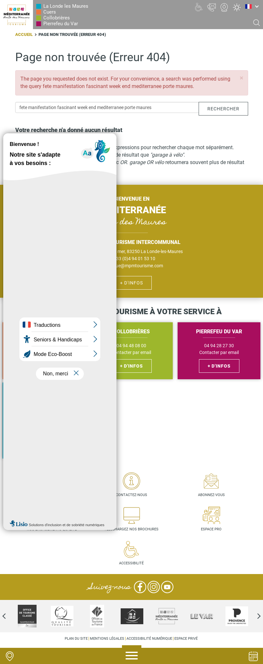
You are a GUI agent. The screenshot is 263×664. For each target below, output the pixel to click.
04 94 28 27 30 (219, 346)
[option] (132, 616)
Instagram (153, 587)
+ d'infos (131, 282)
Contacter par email (43, 352)
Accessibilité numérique (149, 638)
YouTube (167, 587)
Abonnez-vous (211, 495)
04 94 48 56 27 (44, 346)
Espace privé (186, 638)
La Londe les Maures (65, 6)
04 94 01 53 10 (44, 422)
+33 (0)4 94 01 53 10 (134, 258)
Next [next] (253, 616)
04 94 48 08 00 (131, 346)
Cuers (49, 12)
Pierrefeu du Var (60, 24)
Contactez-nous (131, 495)
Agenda (253, 656)
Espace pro (211, 529)
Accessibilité (131, 563)
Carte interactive (52, 495)
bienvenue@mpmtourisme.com (131, 265)
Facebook (140, 587)
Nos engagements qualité (52, 529)
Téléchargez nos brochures (131, 529)
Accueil (24, 34)
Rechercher (223, 108)
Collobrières (56, 18)
